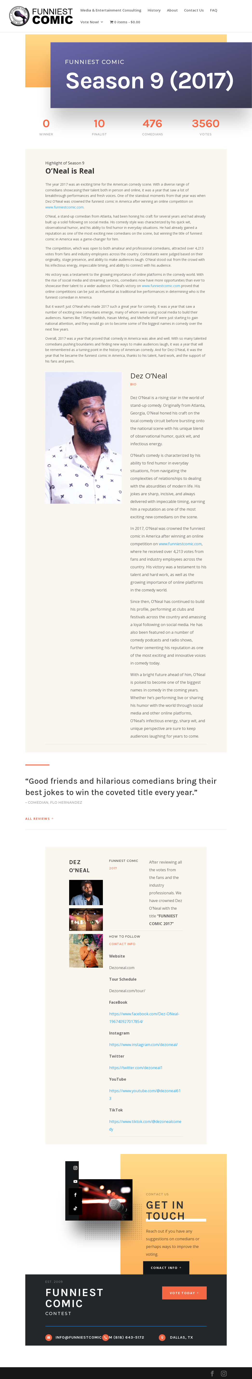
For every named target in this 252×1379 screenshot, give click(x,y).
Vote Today (182, 1293)
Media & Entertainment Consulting (110, 10)
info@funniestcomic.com (84, 1337)
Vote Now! (89, 22)
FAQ (213, 10)
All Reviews (37, 818)
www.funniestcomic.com (64, 207)
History (154, 10)
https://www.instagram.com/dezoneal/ (143, 1044)
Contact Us (194, 10)
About (172, 10)
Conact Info (164, 1268)
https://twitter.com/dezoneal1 (136, 1067)
